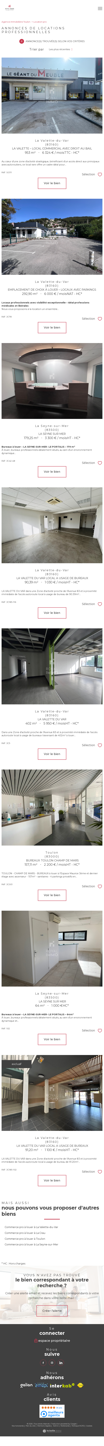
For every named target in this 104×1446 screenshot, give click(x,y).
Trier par (36, 49)
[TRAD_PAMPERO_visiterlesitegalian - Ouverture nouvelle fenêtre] (26, 1385)
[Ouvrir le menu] (100, 8)
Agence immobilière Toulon (16, 22)
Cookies (89, 1426)
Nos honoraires (18, 1426)
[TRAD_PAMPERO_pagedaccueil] (9, 9)
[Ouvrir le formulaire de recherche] (91, 8)
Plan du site (30, 1426)
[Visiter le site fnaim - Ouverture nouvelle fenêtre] (80, 1385)
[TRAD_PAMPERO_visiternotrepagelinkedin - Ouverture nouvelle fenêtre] (61, 1363)
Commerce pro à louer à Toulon (25, 1238)
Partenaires (65, 1426)
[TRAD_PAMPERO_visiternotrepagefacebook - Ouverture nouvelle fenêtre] (43, 1363)
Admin (56, 1426)
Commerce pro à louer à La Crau (25, 1232)
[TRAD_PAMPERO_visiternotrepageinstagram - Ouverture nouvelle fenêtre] (52, 1363)
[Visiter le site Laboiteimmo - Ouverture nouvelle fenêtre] (52, 1431)
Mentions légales (44, 1426)
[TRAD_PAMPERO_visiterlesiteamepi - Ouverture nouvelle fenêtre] (41, 1385)
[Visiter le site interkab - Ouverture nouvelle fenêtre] (62, 1385)
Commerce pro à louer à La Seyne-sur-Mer (31, 1244)
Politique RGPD (78, 1426)
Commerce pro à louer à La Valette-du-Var (31, 1227)
